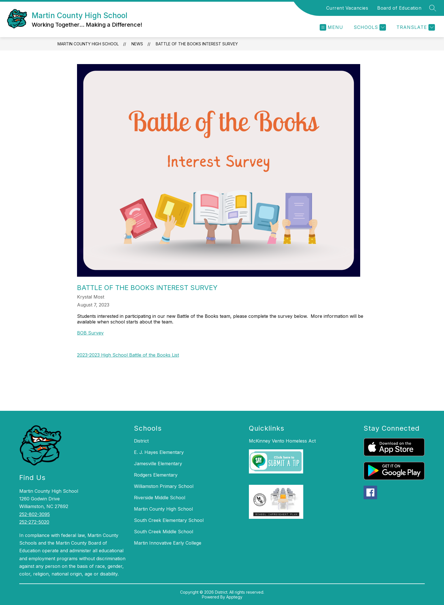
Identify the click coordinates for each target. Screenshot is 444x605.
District (141, 441)
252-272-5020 (34, 522)
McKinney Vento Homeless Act (282, 441)
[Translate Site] (415, 27)
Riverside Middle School (159, 497)
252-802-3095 (34, 514)
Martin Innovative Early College (167, 543)
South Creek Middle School (163, 531)
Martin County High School (88, 43)
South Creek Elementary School (169, 520)
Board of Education (399, 8)
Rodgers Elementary (156, 475)
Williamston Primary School (163, 486)
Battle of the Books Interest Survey (197, 43)
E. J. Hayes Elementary (159, 452)
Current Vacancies (347, 8)
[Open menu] (331, 27)
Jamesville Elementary (158, 463)
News (137, 43)
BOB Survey (90, 333)
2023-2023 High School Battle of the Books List (128, 355)
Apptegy (234, 597)
